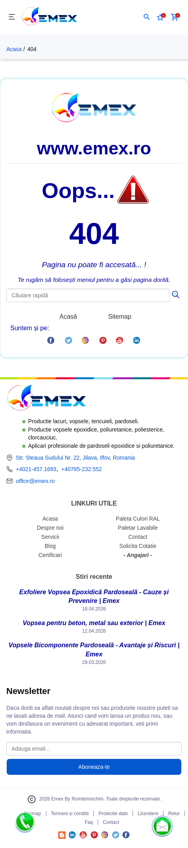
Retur (174, 813)
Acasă (68, 316)
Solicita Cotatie (138, 546)
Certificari (50, 555)
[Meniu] (11, 17)
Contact (137, 537)
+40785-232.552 (81, 469)
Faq (89, 822)
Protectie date (113, 813)
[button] (147, 17)
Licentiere (148, 813)
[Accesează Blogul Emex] (62, 836)
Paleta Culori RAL (138, 518)
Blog (50, 546)
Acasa (14, 49)
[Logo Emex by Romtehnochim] (46, 398)
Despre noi (50, 528)
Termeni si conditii (70, 813)
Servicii (50, 537)
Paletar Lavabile (138, 528)
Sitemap (119, 316)
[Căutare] (175, 294)
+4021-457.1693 (36, 469)
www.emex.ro (94, 148)
